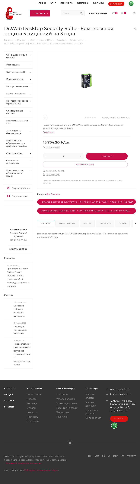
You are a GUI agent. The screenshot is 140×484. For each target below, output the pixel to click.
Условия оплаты (65, 399)
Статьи (8, 295)
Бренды (9, 406)
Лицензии (33, 421)
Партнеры (33, 417)
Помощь (92, 388)
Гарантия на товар (66, 408)
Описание (46, 223)
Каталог (10, 388)
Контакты (32, 412)
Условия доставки (66, 403)
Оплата (122, 223)
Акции (8, 394)
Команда (32, 403)
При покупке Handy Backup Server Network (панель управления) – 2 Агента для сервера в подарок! (18, 277)
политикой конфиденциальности (23, 463)
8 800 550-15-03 (98, 13)
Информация (65, 388)
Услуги (9, 400)
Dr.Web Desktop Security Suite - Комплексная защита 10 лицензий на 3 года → (86, 211)
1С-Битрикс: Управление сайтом (41, 470)
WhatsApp (70, 443)
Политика (61, 417)
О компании (34, 394)
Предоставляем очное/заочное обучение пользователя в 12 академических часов (22, 354)
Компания (34, 388)
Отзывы (87, 223)
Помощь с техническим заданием (20, 330)
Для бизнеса (53, 194)
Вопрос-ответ (93, 418)
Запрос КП (116, 4)
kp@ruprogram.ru (121, 394)
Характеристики (67, 223)
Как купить (105, 223)
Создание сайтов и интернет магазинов (19, 310)
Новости (9, 258)
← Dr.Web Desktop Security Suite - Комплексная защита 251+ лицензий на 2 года (86, 202)
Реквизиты (62, 412)
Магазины (62, 394)
